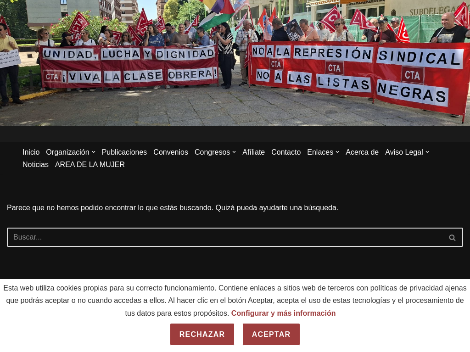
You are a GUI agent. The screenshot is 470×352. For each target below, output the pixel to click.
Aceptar (271, 334)
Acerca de (362, 152)
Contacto (286, 152)
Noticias (35, 164)
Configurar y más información (283, 313)
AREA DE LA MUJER (90, 164)
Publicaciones (124, 152)
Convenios (170, 152)
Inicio (30, 152)
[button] (93, 152)
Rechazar (202, 334)
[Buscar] (224, 237)
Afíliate (253, 152)
